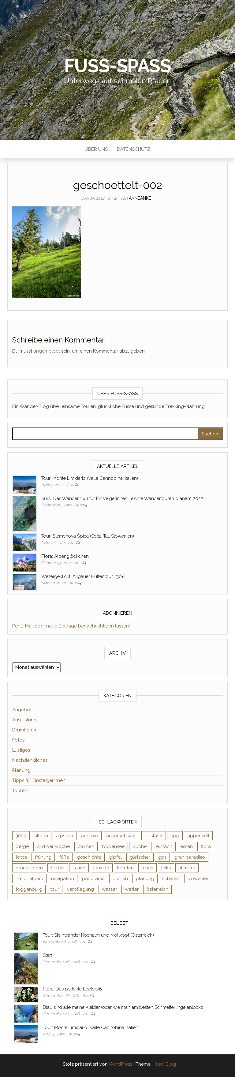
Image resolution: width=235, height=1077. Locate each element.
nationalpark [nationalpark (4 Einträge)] (29, 878)
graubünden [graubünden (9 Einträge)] (29, 868)
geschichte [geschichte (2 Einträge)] (89, 857)
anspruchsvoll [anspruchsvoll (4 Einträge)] (121, 835)
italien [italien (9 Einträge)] (79, 868)
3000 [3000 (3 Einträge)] (21, 835)
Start (47, 955)
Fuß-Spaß (117, 65)
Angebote (23, 709)
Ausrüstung (24, 720)
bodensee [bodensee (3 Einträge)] (113, 846)
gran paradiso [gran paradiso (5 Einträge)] (189, 857)
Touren (19, 790)
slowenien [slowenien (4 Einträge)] (199, 878)
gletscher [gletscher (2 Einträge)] (140, 857)
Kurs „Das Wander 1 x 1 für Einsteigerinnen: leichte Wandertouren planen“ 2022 (122, 498)
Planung (21, 770)
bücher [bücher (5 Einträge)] (140, 846)
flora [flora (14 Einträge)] (206, 846)
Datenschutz (133, 149)
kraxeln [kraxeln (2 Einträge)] (101, 868)
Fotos (18, 740)
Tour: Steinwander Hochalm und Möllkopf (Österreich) (98, 935)
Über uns (96, 149)
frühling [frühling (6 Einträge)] (43, 857)
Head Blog (164, 1064)
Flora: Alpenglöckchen (65, 556)
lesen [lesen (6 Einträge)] (147, 868)
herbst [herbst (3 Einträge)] (58, 868)
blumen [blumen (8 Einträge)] (86, 846)
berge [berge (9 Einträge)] (22, 846)
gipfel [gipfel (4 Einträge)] (115, 857)
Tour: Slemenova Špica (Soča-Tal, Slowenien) (87, 536)
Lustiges (21, 750)
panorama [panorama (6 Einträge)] (93, 878)
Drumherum (25, 730)
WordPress (120, 1064)
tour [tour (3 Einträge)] (54, 889)
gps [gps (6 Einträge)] (162, 857)
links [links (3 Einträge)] (166, 868)
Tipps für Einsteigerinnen (38, 780)
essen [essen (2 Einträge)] (186, 846)
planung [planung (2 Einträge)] (145, 878)
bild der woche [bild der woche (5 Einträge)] (53, 846)
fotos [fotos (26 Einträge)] (21, 857)
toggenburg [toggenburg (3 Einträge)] (29, 889)
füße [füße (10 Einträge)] (64, 857)
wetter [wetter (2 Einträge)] (132, 889)
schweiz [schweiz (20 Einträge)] (171, 878)
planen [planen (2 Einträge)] (120, 878)
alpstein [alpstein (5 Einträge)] (64, 835)
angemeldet (46, 351)
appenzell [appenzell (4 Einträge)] (198, 835)
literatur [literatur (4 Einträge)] (187, 868)
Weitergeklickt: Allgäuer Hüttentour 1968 (83, 576)
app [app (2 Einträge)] (174, 835)
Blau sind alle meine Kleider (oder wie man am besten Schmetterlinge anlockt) (123, 1007)
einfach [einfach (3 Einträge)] (164, 846)
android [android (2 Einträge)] (89, 835)
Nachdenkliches (29, 760)
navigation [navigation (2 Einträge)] (62, 878)
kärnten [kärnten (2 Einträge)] (125, 868)
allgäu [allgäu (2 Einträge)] (41, 835)
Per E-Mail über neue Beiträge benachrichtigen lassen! (71, 626)
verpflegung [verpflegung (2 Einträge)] (80, 889)
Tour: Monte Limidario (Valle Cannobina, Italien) (89, 478)
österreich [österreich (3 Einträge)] (157, 889)
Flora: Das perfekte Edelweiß (72, 989)
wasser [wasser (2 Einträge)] (109, 889)
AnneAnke (140, 198)
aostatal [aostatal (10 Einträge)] (153, 835)
